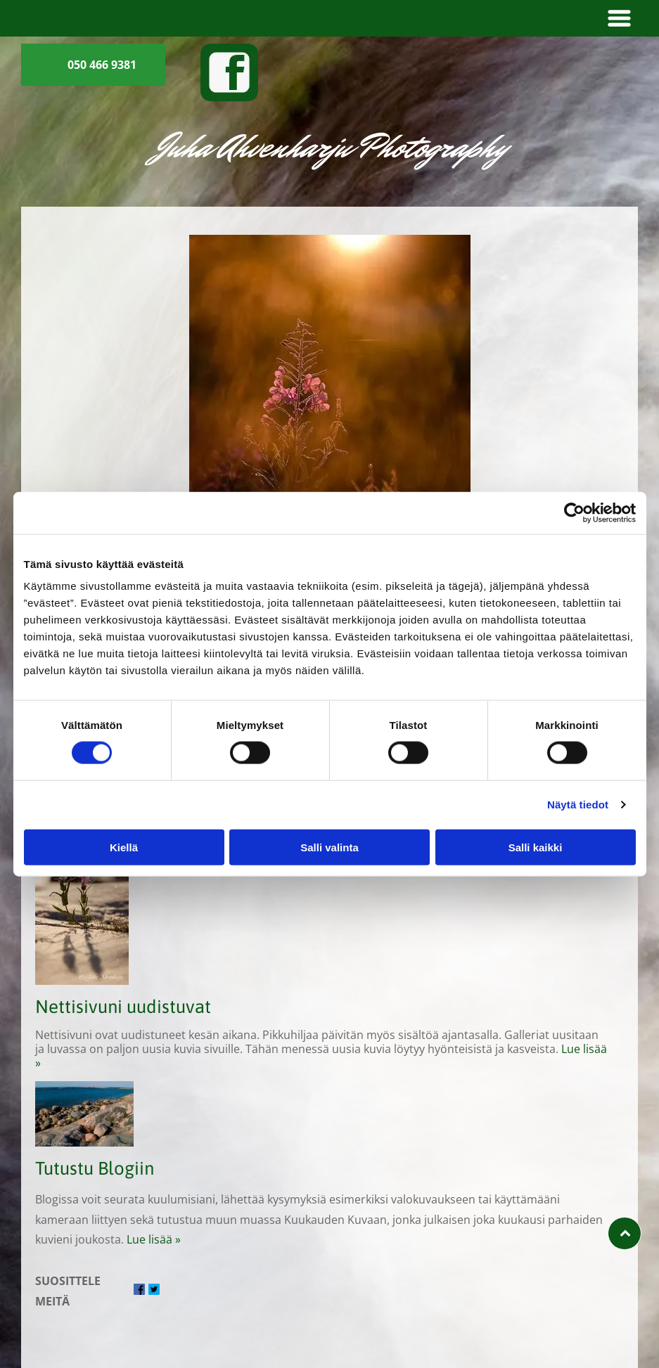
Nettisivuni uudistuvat (123, 1006)
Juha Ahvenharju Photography (329, 147)
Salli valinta (329, 847)
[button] (619, 18)
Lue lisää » (154, 1239)
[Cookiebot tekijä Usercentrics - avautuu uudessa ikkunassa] (574, 512)
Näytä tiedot (577, 805)
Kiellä (124, 847)
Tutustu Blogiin (94, 1168)
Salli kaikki (535, 847)
